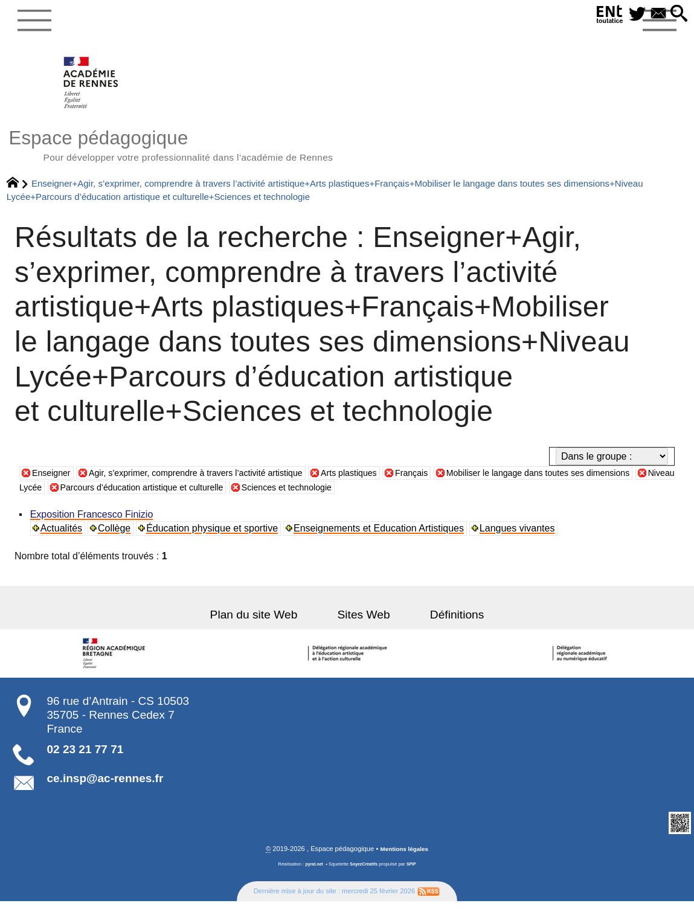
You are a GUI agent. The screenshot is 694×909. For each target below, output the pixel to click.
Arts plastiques (386, 480)
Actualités (62, 535)
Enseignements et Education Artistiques (381, 535)
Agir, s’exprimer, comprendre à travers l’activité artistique (215, 480)
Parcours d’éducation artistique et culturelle (255, 494)
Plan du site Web (267, 621)
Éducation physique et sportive (214, 535)
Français (454, 480)
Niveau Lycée (115, 494)
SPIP (414, 872)
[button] (677, 14)
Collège (116, 535)
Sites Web (364, 621)
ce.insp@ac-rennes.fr (105, 785)
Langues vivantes (519, 535)
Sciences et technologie (418, 494)
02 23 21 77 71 (85, 756)
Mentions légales (404, 856)
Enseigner (54, 480)
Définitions (443, 621)
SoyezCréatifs (364, 872)
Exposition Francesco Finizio (93, 521)
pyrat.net (312, 872)
